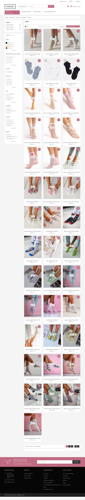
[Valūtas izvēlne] (69, 1)
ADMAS (9, 134)
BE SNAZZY (11, 138)
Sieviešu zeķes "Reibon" (52, 322)
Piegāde (45, 481)
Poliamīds (10, 121)
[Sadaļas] (23, 6)
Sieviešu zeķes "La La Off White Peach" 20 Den (55, 113)
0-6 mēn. (10, 60)
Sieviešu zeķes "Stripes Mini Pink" (72, 411)
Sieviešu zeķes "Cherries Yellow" (71, 352)
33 (75, 449)
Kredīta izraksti (66, 481)
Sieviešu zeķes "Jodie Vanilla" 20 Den (72, 143)
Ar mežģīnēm (11, 94)
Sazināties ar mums (48, 492)
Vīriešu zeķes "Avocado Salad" (71, 262)
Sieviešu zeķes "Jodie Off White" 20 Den (53, 143)
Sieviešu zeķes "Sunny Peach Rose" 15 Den (34, 113)
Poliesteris (10, 123)
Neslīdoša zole (11, 110)
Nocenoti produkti (28, 476)
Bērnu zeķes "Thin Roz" (52, 262)
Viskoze (10, 125)
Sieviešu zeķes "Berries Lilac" (33, 292)
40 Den (10, 84)
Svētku (9, 99)
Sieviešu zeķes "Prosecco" (52, 232)
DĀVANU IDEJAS (26, 11)
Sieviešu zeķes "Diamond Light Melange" (73, 381)
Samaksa (45, 479)
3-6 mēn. (10, 62)
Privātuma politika (47, 485)
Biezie (9, 109)
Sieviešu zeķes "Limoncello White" (32, 232)
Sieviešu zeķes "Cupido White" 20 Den (53, 173)
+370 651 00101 (10, 483)
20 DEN (10, 81)
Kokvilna (10, 120)
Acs (8, 96)
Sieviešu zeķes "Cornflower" (52, 54)
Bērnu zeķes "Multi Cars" (33, 262)
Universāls (11, 57)
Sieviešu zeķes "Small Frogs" (33, 381)
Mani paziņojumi (67, 488)
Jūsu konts (67, 473)
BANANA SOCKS (12, 136)
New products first (73, 26)
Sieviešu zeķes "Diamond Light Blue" (53, 381)
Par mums (46, 476)
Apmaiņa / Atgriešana (48, 483)
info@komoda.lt (10, 485)
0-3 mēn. (10, 58)
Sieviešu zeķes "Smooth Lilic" (33, 322)
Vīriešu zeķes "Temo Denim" (33, 83)
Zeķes (8, 22)
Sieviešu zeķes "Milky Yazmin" (71, 54)
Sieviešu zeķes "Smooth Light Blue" (72, 292)
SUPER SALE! (37, 11)
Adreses (65, 483)
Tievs (9, 112)
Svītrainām (10, 97)
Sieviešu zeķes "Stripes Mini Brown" (33, 411)
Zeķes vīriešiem (10, 29)
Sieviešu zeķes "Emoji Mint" (52, 352)
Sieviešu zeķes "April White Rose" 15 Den (34, 143)
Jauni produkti (27, 479)
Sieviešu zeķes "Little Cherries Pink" (52, 203)
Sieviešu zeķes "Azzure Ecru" (33, 352)
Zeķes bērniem (9, 24)
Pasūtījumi (65, 479)
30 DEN (9, 83)
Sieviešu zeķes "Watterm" (32, 203)
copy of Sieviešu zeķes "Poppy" (33, 54)
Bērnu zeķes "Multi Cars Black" (71, 232)
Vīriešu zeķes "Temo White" (52, 83)
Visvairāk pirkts (27, 481)
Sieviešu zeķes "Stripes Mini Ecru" (52, 411)
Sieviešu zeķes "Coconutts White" (71, 173)
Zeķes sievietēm (10, 27)
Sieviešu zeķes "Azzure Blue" (72, 322)
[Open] (7, 12)
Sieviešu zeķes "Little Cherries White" (72, 203)
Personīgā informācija (68, 476)
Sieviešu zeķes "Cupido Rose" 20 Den (33, 173)
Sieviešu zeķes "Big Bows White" (33, 441)
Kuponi (64, 485)
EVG (23, 498)
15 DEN (9, 79)
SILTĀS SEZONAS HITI (50, 11)
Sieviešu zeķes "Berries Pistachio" (52, 292)
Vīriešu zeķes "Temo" (72, 83)
